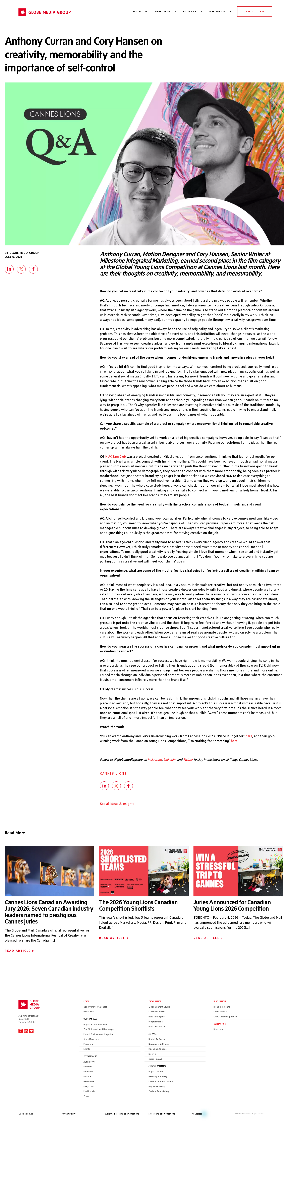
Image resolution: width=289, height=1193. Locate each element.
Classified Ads (25, 1144)
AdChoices (197, 1144)
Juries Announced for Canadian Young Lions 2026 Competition (232, 936)
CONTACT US (255, 11)
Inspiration (220, 1032)
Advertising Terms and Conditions (122, 1144)
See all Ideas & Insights (117, 834)
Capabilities (155, 1032)
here (255, 765)
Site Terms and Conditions (162, 1144)
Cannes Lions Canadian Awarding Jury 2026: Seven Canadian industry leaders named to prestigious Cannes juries (49, 942)
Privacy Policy (68, 1144)
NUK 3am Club (116, 471)
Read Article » (19, 981)
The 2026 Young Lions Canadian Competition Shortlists (138, 936)
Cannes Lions (113, 804)
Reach (86, 1032)
